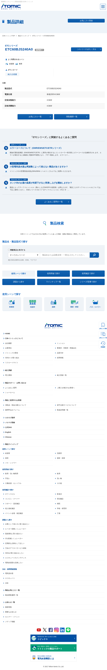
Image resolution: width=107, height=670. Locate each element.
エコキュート (10, 579)
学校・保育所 (62, 509)
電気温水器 (9, 574)
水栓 (6, 584)
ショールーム (10, 393)
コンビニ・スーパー (12, 499)
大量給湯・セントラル (13, 484)
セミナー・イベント (12, 618)
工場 (58, 514)
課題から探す (18, 282)
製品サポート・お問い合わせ (15, 383)
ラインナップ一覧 (53, 282)
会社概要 (8, 344)
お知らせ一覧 (10, 603)
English (8, 433)
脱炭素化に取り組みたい (14, 534)
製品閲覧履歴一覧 (11, 596)
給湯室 (7, 454)
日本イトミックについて (14, 339)
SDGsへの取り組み (12, 358)
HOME (7, 334)
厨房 (6, 459)
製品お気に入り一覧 (12, 591)
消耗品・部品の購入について (15, 406)
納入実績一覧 (62, 376)
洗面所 (59, 454)
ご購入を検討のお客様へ (66, 388)
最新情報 (8, 608)
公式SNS (8, 428)
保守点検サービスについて (66, 406)
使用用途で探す (53, 274)
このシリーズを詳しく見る (89, 49)
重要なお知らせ (10, 613)
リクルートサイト (11, 363)
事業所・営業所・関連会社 (66, 348)
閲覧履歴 (103, 347)
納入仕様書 (12, 74)
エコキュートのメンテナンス (15, 559)
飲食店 (59, 495)
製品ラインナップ (11, 445)
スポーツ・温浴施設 (12, 504)
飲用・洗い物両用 (11, 474)
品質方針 (60, 353)
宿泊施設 (60, 499)
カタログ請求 (10, 418)
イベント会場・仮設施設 (14, 514)
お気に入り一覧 (103, 337)
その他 (59, 484)
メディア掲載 (10, 623)
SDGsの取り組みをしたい (14, 554)
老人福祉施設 (10, 509)
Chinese (8, 438)
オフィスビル (10, 495)
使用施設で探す (88, 274)
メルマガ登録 (10, 423)
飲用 (58, 474)
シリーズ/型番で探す (88, 282)
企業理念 (8, 348)
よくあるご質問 (10, 388)
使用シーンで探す (18, 274)
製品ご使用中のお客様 (13, 401)
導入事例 (8, 376)
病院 (58, 504)
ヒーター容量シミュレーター (15, 530)
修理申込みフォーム (12, 410)
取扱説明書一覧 (62, 410)
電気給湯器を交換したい (14, 564)
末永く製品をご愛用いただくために (55, 649)
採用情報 (60, 358)
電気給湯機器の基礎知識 (55, 658)
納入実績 (8, 371)
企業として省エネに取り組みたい (17, 525)
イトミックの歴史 (11, 353)
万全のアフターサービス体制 (15, 549)
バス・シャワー (10, 463)
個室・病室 (61, 459)
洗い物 (59, 479)
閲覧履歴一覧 (73, 116)
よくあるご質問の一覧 (55, 202)
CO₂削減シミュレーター (14, 539)
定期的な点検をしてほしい (15, 544)
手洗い (7, 479)
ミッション (61, 344)
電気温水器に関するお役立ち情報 (55, 639)
